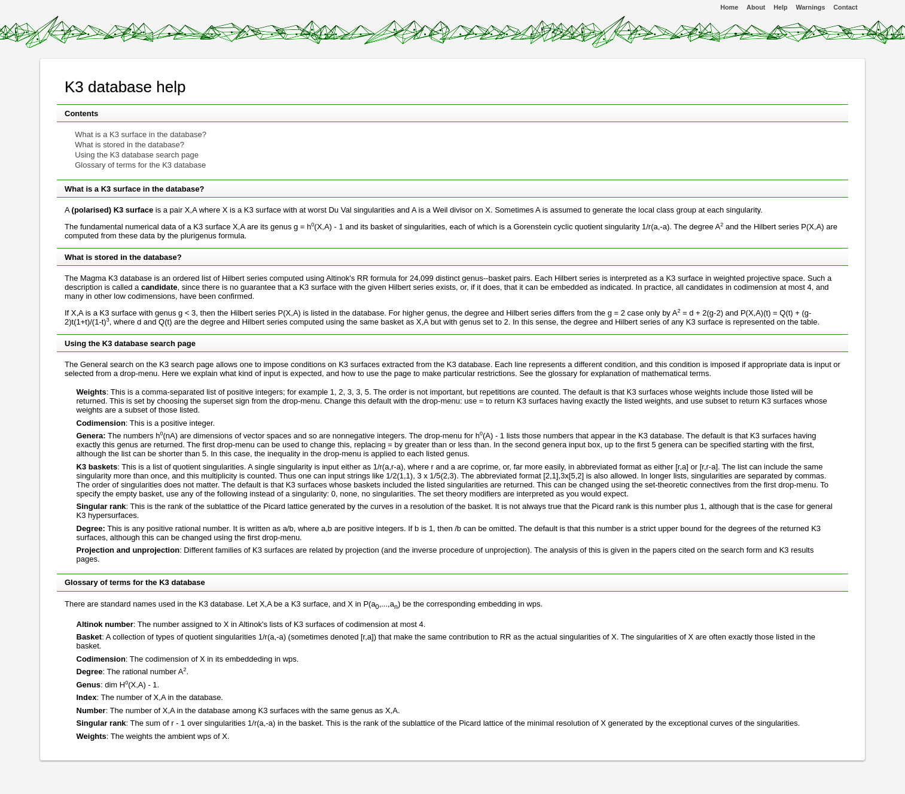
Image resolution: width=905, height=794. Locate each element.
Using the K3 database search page (137, 154)
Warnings (810, 7)
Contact (845, 7)
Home (729, 7)
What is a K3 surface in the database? (140, 134)
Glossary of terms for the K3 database (140, 164)
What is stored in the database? (129, 144)
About (755, 7)
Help (780, 7)
